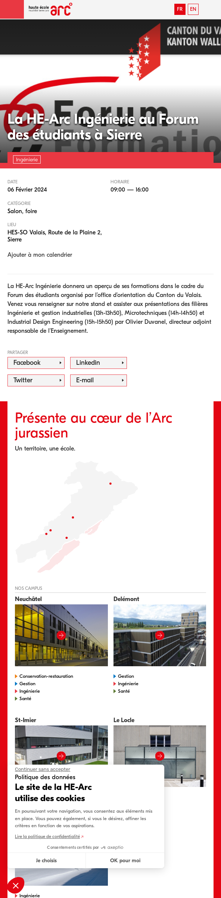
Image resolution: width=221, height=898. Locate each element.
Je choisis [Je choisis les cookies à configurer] (46, 860)
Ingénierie (29, 691)
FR (180, 9)
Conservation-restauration (46, 676)
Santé (25, 698)
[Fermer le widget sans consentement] (42, 769)
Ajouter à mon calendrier (39, 255)
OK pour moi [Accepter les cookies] (125, 860)
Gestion (27, 683)
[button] (12, 9)
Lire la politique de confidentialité (47, 836)
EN (193, 9)
